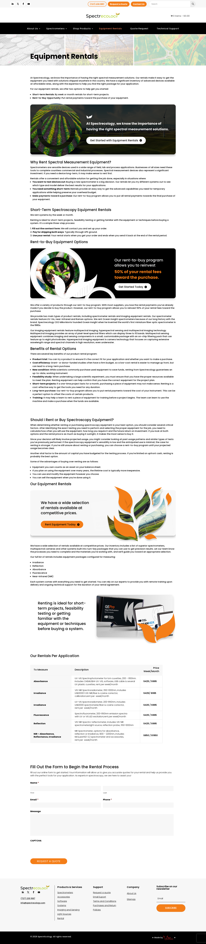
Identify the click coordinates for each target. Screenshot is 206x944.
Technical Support (168, 28)
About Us (32, 28)
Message (35, 811)
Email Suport (99, 896)
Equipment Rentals (110, 28)
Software (62, 901)
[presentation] (50, 849)
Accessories (63, 896)
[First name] (65, 788)
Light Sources (64, 914)
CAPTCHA (35, 840)
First (32, 793)
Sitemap (131, 899)
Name (34, 783)
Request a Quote (118, 4)
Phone (107, 799)
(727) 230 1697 (97, 4)
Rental (60, 918)
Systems (61, 905)
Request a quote (102, 892)
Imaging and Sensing (68, 909)
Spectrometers (55, 28)
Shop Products (82, 28)
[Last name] (138, 788)
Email (34, 799)
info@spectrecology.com (33, 903)
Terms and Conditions (104, 901)
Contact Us (138, 4)
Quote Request (139, 28)
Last (105, 793)
